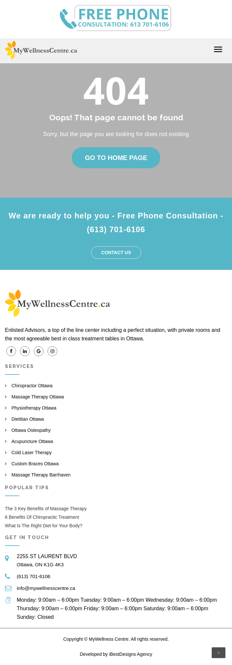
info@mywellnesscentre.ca (46, 588)
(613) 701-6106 (33, 576)
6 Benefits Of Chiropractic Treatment (42, 517)
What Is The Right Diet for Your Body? (43, 525)
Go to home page (116, 157)
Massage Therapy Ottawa (37, 396)
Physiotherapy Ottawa (33, 408)
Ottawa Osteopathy (31, 430)
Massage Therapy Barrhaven (40, 474)
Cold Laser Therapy (31, 452)
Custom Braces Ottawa (35, 463)
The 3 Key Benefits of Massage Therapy (46, 508)
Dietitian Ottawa (27, 419)
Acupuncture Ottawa (32, 441)
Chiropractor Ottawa (31, 385)
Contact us (116, 252)
